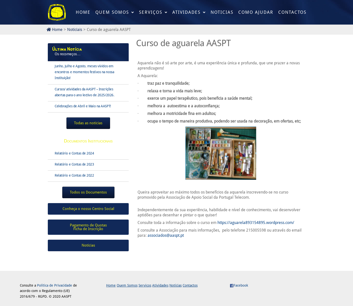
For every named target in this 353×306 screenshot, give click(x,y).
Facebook (239, 285)
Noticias (222, 12)
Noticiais (74, 29)
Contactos (292, 12)
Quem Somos (112, 12)
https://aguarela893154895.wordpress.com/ (255, 222)
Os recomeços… (67, 54)
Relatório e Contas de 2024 (74, 153)
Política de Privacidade (54, 285)
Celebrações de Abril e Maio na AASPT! (83, 106)
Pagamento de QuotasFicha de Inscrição (88, 227)
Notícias (175, 285)
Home (83, 12)
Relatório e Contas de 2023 (74, 164)
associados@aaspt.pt (166, 235)
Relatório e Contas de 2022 (74, 175)
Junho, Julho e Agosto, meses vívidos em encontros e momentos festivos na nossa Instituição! (84, 72)
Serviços (150, 12)
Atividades (186, 12)
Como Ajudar (255, 12)
